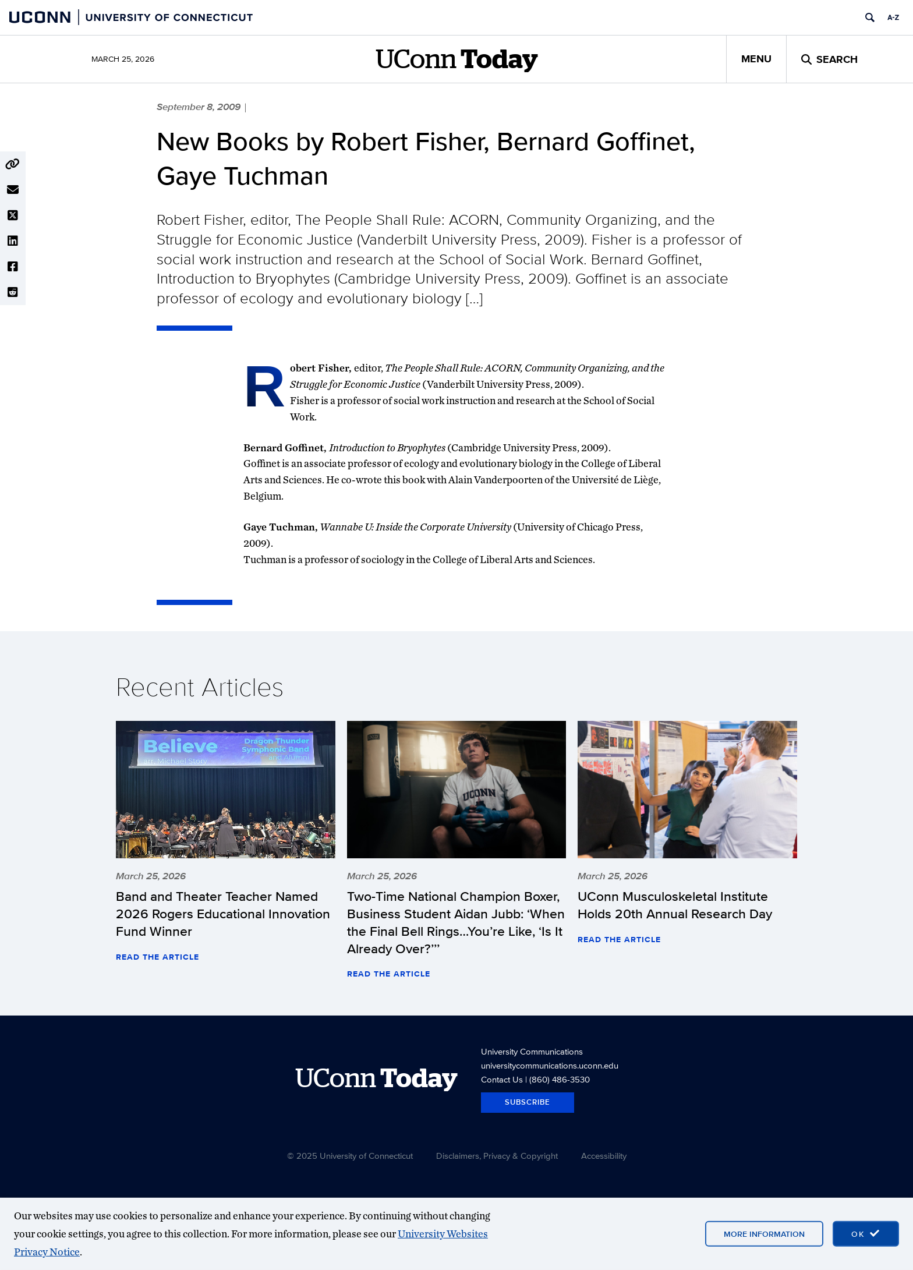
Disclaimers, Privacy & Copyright (497, 1155)
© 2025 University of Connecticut (350, 1155)
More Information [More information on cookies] (764, 1234)
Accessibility (604, 1155)
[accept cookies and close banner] (866, 1234)
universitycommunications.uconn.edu (549, 1065)
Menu (756, 58)
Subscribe (527, 1102)
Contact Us (502, 1079)
